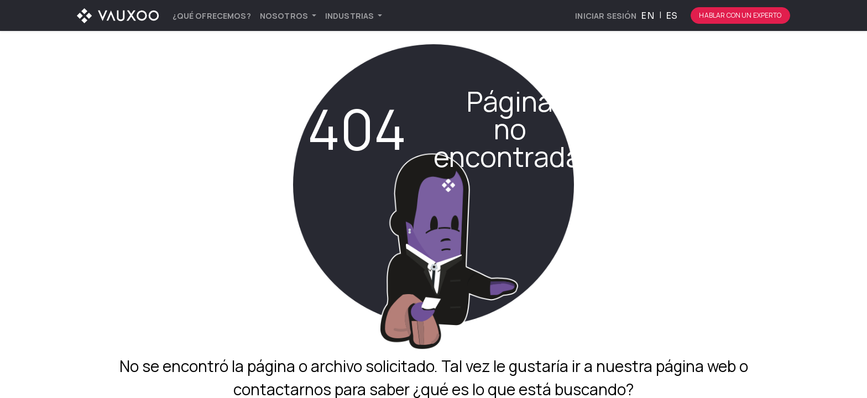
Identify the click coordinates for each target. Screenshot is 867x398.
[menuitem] (211, 15)
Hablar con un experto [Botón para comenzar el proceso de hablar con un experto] (740, 15)
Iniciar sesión (605, 16)
